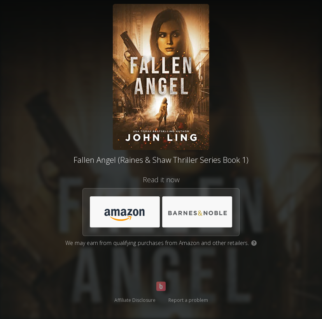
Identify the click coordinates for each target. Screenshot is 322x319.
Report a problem (188, 300)
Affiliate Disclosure (135, 300)
